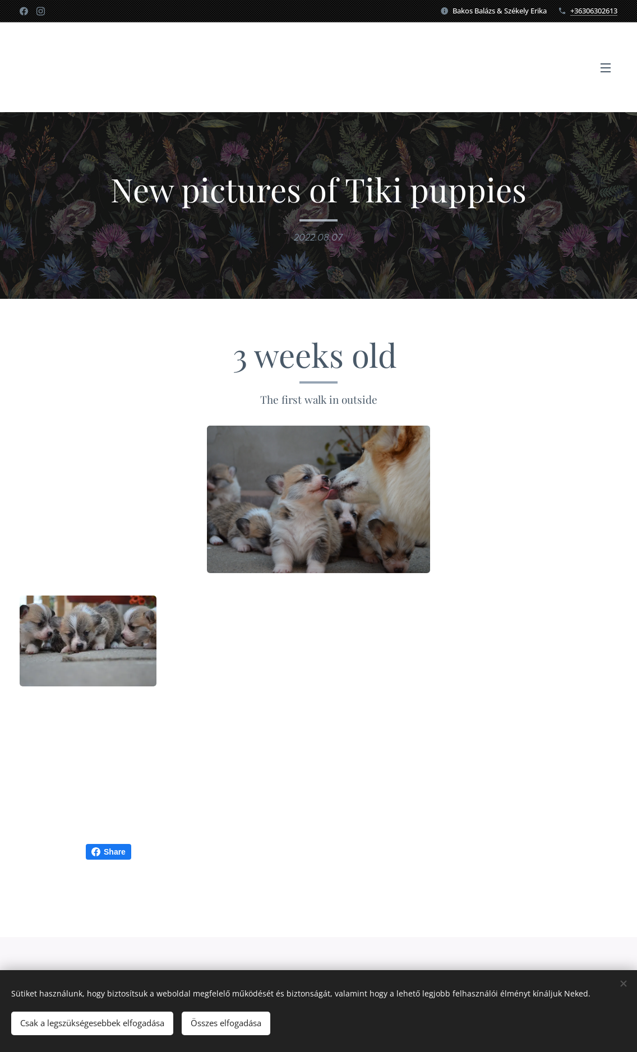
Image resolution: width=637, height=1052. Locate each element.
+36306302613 (593, 11)
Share (108, 851)
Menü (606, 67)
